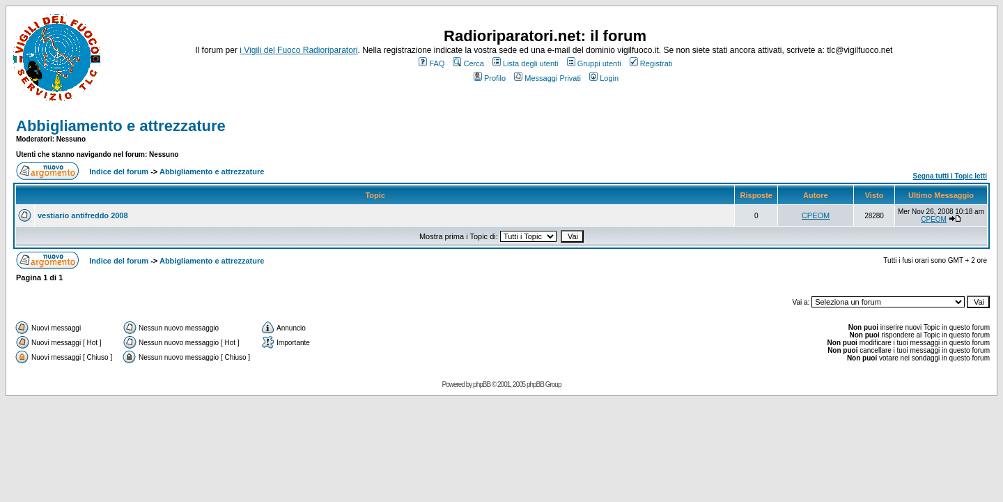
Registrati (651, 63)
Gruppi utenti (594, 63)
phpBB (481, 384)
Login (604, 78)
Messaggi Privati (547, 78)
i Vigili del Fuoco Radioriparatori (298, 50)
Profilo (490, 78)
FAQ (431, 63)
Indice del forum (118, 171)
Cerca (468, 63)
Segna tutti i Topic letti (950, 176)
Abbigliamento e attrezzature (121, 126)
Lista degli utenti (525, 63)
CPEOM (816, 215)
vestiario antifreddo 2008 (83, 215)
